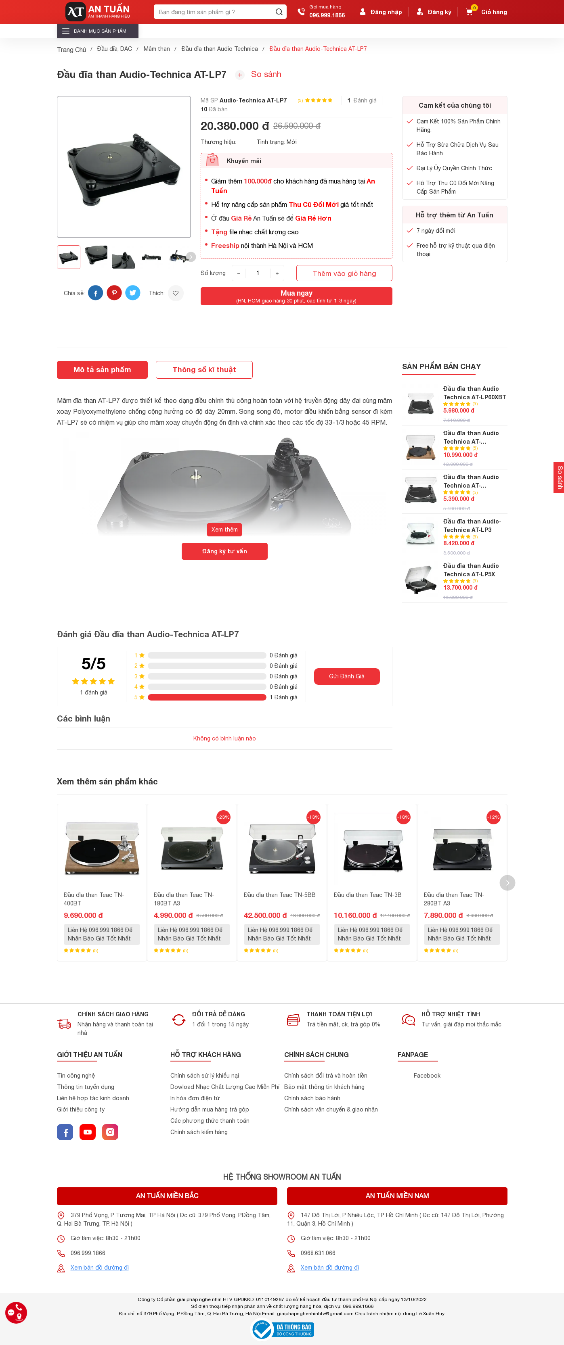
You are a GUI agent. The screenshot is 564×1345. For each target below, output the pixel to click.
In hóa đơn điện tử (195, 1098)
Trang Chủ (71, 49)
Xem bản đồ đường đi (100, 1267)
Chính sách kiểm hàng (199, 1132)
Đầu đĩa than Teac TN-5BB (280, 895)
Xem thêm (225, 529)
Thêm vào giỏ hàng (344, 273)
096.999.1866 (327, 15)
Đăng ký (433, 12)
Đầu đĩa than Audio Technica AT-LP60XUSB (471, 481)
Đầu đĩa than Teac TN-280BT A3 (454, 899)
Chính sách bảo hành (312, 1098)
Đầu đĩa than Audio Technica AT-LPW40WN (471, 438)
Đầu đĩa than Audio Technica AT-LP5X (471, 570)
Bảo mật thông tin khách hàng (324, 1087)
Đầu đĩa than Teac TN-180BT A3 (184, 899)
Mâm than (157, 49)
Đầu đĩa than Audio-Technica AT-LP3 (472, 525)
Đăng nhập (380, 12)
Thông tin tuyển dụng (85, 1087)
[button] (191, 257)
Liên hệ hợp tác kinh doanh (93, 1098)
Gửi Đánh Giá (347, 676)
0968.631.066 (318, 1253)
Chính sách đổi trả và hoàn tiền (325, 1075)
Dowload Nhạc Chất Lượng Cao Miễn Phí (224, 1087)
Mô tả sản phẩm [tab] (102, 369)
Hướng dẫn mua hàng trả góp (209, 1109)
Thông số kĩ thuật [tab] (204, 369)
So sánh (258, 74)
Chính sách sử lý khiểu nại (204, 1075)
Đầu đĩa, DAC (114, 49)
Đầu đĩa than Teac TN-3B (368, 895)
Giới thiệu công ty (81, 1109)
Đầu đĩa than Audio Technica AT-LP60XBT (474, 392)
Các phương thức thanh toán (210, 1121)
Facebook (427, 1075)
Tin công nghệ (76, 1075)
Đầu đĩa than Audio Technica (220, 49)
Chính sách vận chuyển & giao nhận (331, 1109)
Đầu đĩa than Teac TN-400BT (94, 899)
